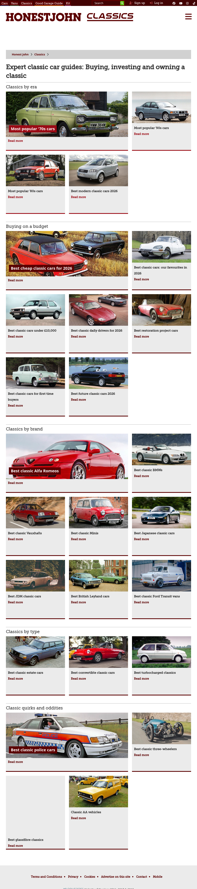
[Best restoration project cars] (161, 314)
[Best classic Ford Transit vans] (161, 579)
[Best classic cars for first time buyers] (35, 380)
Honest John (20, 54)
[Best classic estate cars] (35, 656)
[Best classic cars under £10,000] (35, 314)
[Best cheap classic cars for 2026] (67, 254)
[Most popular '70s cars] (67, 115)
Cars (5, 3)
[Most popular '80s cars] (35, 174)
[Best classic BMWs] (161, 453)
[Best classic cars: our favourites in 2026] (161, 253)
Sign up (137, 3)
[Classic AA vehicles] (98, 795)
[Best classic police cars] (67, 736)
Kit (68, 3)
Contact (141, 876)
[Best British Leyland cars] (98, 579)
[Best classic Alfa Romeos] (67, 457)
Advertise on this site (115, 876)
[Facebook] (174, 3)
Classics (26, 3)
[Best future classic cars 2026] (98, 377)
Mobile (157, 876)
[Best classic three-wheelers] (161, 732)
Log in (156, 3)
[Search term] (108, 3)
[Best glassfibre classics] (35, 809)
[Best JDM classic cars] (35, 579)
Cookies (89, 876)
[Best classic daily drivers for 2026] (98, 314)
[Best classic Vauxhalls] (35, 516)
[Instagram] (187, 3)
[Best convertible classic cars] (98, 656)
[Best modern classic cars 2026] (98, 174)
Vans (14, 3)
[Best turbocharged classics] (161, 656)
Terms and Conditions (46, 876)
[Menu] (188, 16)
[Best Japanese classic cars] (161, 516)
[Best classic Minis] (98, 516)
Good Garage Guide (49, 3)
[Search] (122, 3)
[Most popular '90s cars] (161, 111)
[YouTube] (181, 3)
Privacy (73, 876)
